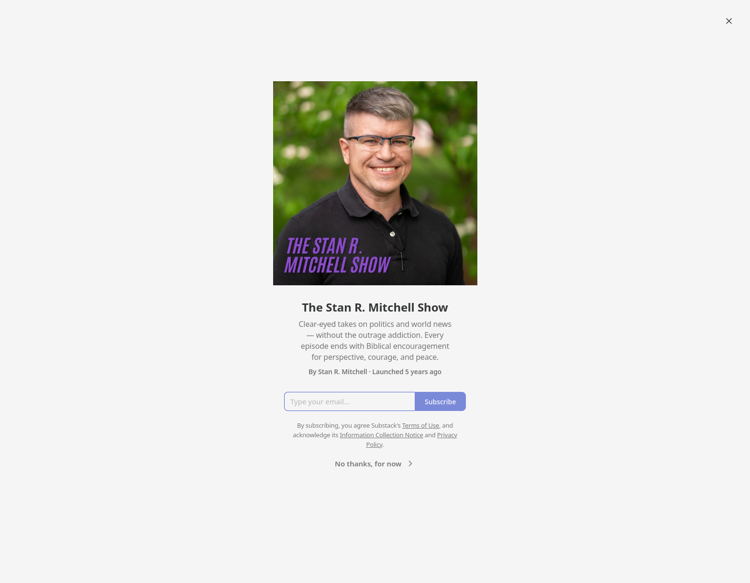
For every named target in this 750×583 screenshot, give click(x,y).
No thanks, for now (375, 463)
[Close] (729, 21)
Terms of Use (420, 425)
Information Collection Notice (381, 435)
